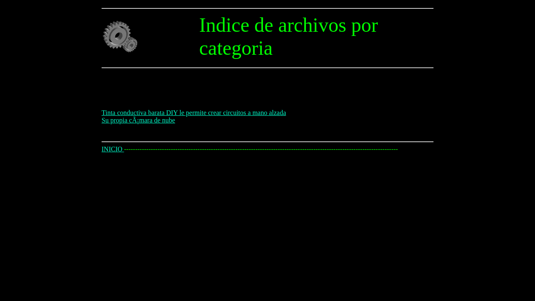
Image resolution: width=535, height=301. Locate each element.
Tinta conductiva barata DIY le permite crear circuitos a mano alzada (194, 112)
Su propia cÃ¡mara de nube (138, 120)
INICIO (113, 149)
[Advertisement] (254, 90)
